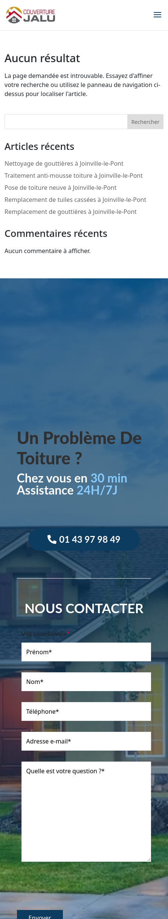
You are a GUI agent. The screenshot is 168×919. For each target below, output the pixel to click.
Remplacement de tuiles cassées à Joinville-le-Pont (75, 199)
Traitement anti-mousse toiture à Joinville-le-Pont (74, 175)
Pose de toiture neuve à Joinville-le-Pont (60, 187)
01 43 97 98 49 (90, 539)
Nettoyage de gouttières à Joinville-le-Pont (64, 163)
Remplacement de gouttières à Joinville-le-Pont (71, 212)
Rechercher (145, 121)
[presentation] (74, 889)
